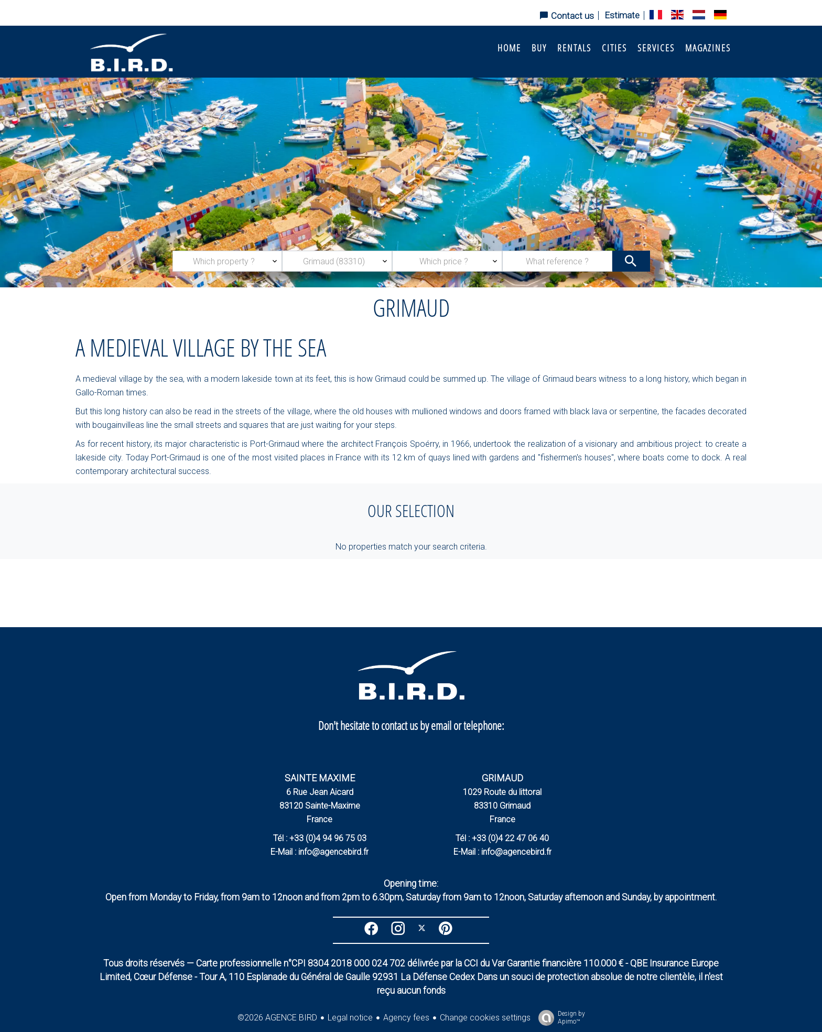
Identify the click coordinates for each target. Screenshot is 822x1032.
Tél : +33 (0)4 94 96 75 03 (319, 838)
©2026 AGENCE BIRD (277, 1018)
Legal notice (350, 1018)
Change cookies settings (485, 1018)
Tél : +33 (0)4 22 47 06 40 (502, 838)
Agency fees (406, 1018)
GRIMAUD (502, 777)
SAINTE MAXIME (320, 777)
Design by (559, 1018)
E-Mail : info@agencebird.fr (320, 852)
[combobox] (227, 261)
